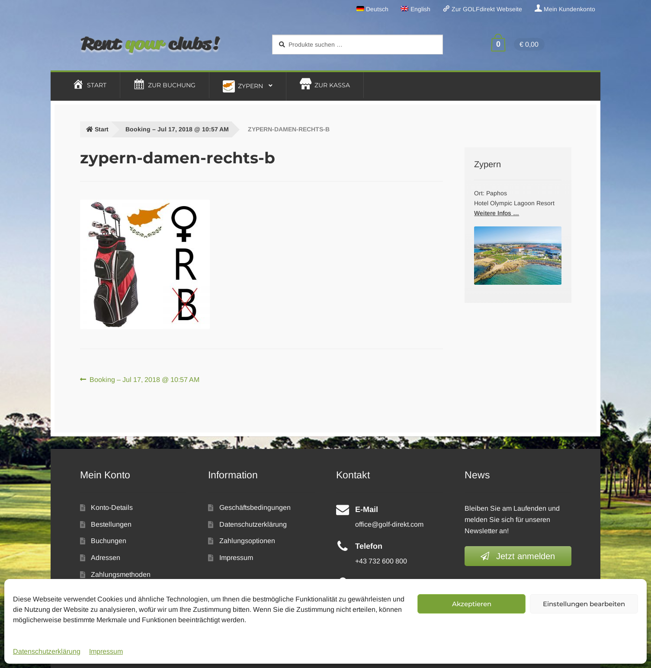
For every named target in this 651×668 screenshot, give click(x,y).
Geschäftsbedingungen (255, 507)
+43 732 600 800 (381, 561)
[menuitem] (372, 9)
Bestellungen (111, 524)
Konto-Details (112, 507)
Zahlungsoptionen (247, 540)
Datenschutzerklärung (46, 651)
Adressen (105, 557)
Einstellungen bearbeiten (584, 604)
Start (102, 129)
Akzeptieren (471, 604)
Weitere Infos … (496, 213)
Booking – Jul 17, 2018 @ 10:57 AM (177, 129)
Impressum (106, 651)
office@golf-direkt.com (389, 524)
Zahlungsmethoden (121, 574)
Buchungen (108, 540)
